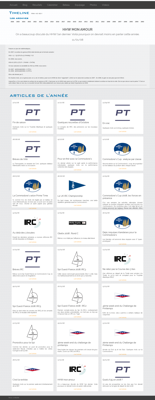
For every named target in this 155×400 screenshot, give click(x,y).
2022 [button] (34, 21)
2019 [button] (51, 21)
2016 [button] (68, 21)
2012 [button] (91, 21)
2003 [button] (142, 21)
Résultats (37, 5)
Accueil (13, 5)
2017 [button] (63, 21)
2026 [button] (12, 21)
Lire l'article (32, 132)
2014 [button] (80, 21)
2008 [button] (114, 21)
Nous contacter (14, 397)
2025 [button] (18, 21)
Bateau (66, 5)
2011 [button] (97, 21)
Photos (93, 5)
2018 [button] (57, 21)
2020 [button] (46, 21)
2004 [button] (136, 21)
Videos (105, 5)
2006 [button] (125, 21)
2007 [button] (119, 21)
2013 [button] (85, 21)
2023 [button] (29, 21)
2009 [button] (108, 21)
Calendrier (52, 5)
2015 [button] (74, 21)
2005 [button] (131, 21)
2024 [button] (23, 21)
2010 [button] (102, 21)
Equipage (80, 5)
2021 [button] (40, 21)
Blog (25, 5)
